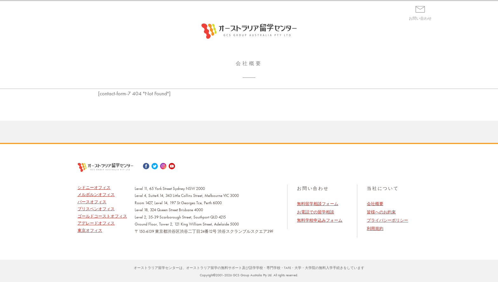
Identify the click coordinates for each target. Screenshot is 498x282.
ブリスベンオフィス (96, 208)
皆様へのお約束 (381, 212)
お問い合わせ (420, 18)
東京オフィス (89, 230)
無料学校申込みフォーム (319, 220)
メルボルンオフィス (96, 194)
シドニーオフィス (94, 187)
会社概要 (375, 203)
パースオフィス (91, 202)
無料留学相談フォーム (317, 203)
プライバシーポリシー (387, 220)
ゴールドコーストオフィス (102, 216)
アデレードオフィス (96, 223)
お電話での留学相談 (315, 212)
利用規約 (375, 228)
